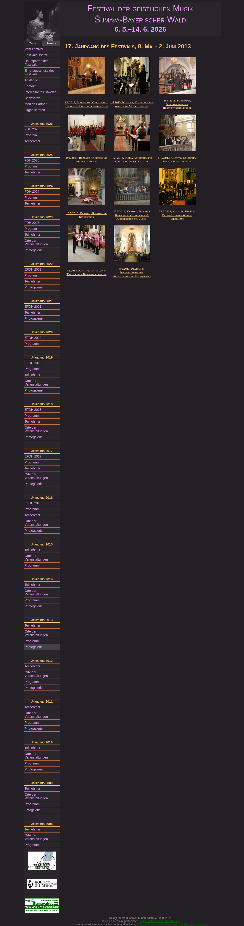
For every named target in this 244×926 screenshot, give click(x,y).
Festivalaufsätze (36, 55)
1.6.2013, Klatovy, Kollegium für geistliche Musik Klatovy (132, 104)
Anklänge (31, 80)
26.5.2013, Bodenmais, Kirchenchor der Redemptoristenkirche (177, 104)
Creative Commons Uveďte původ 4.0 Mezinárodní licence (172, 924)
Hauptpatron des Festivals (37, 62)
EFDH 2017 (33, 456)
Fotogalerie (33, 810)
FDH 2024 (32, 191)
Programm (32, 343)
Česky (32, 43)
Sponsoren (32, 98)
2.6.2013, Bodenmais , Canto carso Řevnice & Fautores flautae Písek (86, 104)
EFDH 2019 (33, 363)
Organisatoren (35, 110)
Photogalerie (34, 250)
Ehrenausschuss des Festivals (40, 72)
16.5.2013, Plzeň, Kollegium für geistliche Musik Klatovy (132, 159)
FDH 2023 (32, 223)
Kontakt (30, 86)
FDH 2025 (32, 160)
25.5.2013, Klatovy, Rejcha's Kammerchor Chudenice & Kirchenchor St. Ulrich (131, 215)
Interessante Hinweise (40, 92)
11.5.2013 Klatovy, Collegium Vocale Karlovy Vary (177, 159)
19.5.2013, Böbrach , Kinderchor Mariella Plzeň (86, 159)
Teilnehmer (32, 141)
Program (31, 135)
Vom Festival (34, 49)
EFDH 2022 (33, 269)
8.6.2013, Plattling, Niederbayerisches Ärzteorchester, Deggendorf (132, 272)
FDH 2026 (32, 129)
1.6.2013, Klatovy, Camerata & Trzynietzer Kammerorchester (86, 272)
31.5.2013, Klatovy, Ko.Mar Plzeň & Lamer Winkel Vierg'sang (177, 215)
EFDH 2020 (33, 338)
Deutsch (51, 43)
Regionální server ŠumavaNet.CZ (159, 921)
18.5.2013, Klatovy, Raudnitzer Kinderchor (86, 215)
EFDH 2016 (33, 503)
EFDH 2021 (33, 306)
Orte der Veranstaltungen (36, 242)
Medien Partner (36, 104)
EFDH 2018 (33, 409)
